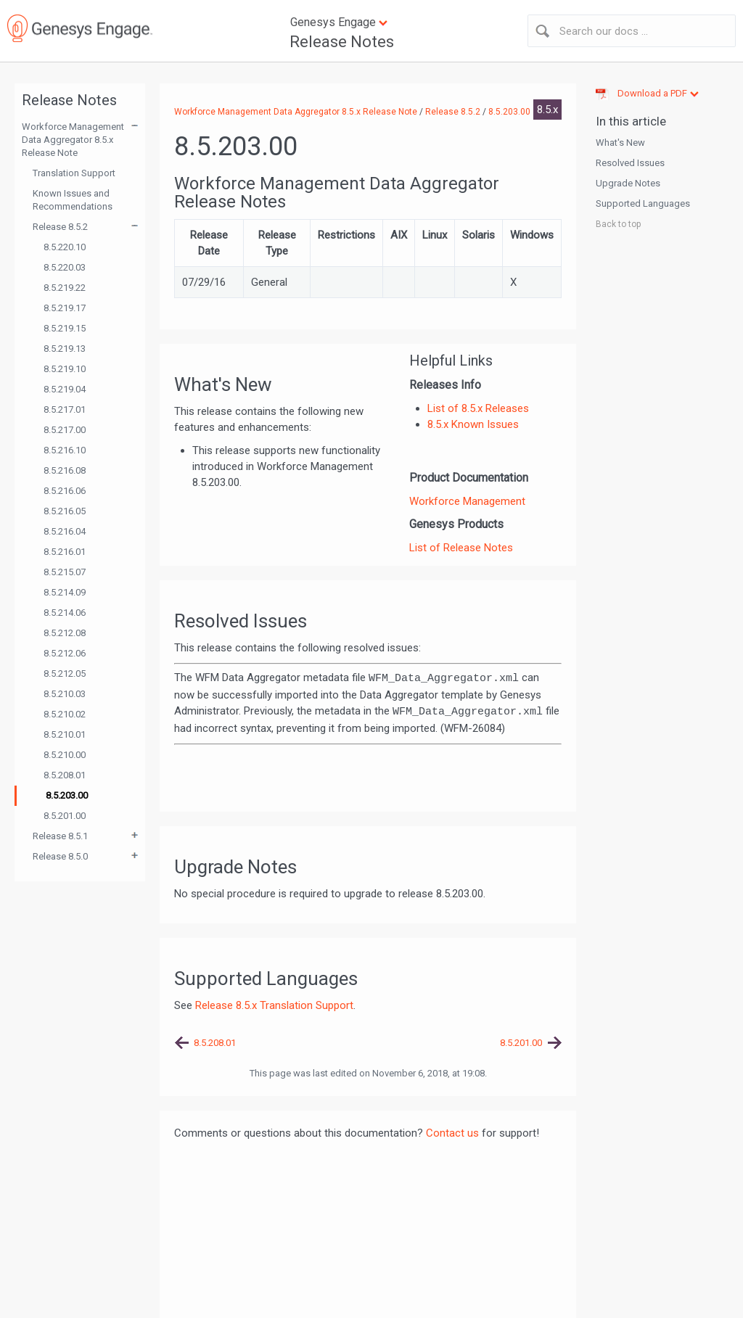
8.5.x (547, 109)
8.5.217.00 (65, 429)
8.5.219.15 (65, 328)
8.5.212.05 (65, 673)
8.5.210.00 (65, 754)
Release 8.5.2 (60, 226)
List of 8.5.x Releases (478, 408)
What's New (620, 142)
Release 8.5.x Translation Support (274, 1005)
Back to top (618, 224)
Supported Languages (643, 203)
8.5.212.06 (65, 653)
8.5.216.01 (65, 551)
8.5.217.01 (65, 409)
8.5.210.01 (65, 734)
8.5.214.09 (65, 592)
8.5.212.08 (65, 632)
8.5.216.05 (65, 511)
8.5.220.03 (65, 267)
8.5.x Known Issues (473, 424)
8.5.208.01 (65, 775)
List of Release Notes (461, 547)
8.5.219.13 (65, 348)
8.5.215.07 (65, 572)
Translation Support (74, 173)
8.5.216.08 (65, 470)
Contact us (452, 1133)
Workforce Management (467, 501)
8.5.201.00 (65, 815)
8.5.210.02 (65, 714)
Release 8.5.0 (60, 856)
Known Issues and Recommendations (72, 200)
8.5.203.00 (67, 795)
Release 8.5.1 (60, 836)
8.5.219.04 (65, 389)
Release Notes (342, 42)
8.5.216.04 (65, 531)
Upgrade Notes (628, 183)
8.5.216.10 (65, 450)
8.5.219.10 (65, 368)
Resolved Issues (630, 162)
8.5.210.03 (65, 693)
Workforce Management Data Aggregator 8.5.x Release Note (73, 139)
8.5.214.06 (65, 612)
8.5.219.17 (65, 307)
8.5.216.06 (65, 490)
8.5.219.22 (65, 287)
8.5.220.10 (65, 247)
